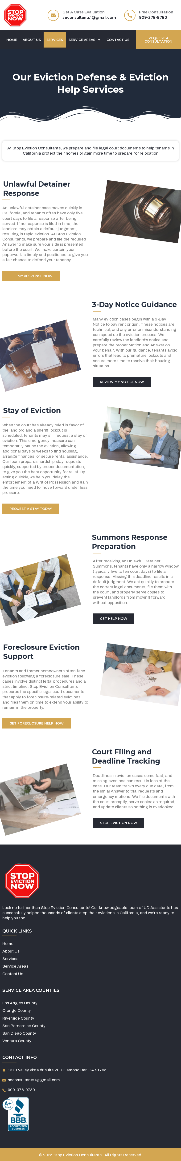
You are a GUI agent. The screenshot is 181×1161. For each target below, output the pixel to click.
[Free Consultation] (130, 15)
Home (11, 40)
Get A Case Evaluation (83, 12)
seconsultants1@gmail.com (89, 17)
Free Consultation (156, 12)
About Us (32, 40)
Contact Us (118, 40)
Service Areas (85, 40)
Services (54, 40)
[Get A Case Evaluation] (53, 15)
